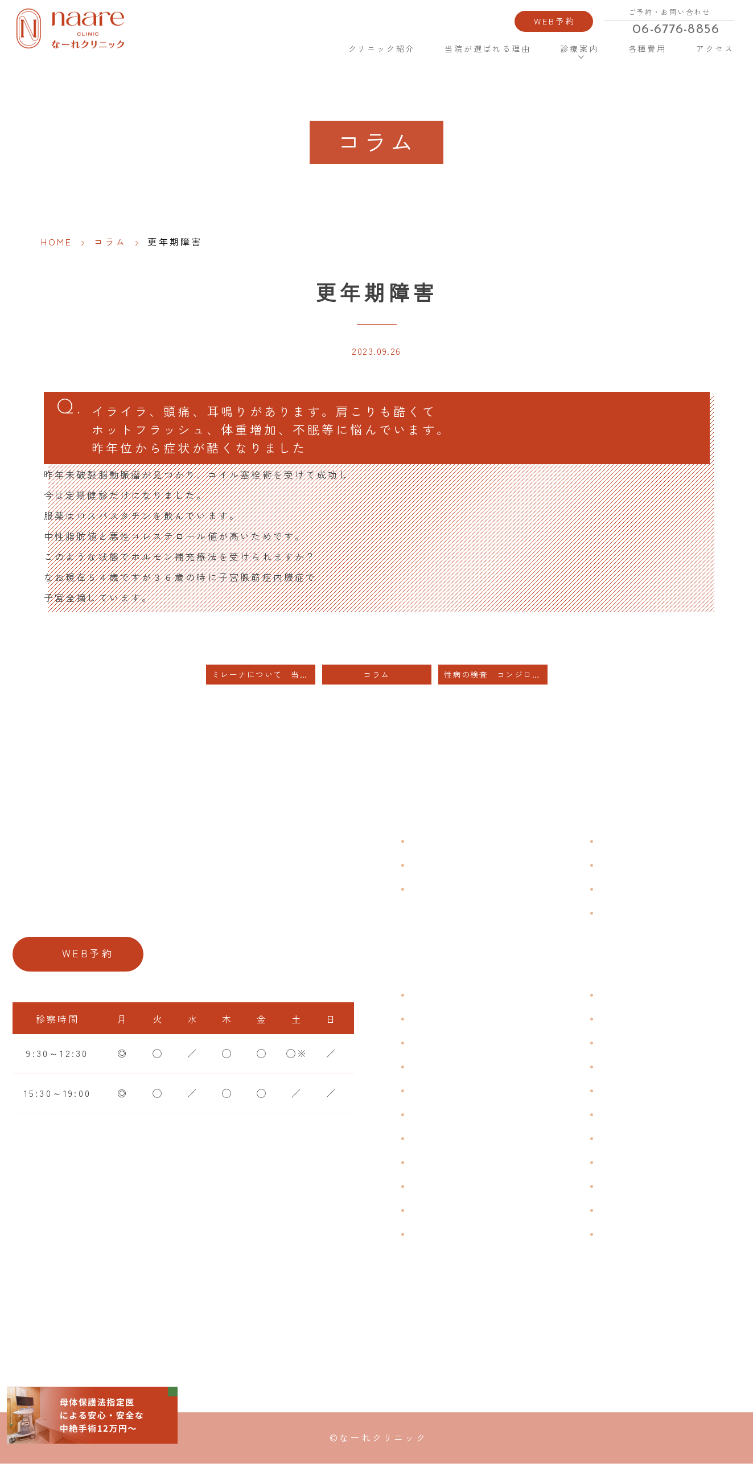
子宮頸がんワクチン (648, 1045)
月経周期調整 (442, 1069)
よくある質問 (631, 843)
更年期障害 (437, 1164)
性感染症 (432, 1212)
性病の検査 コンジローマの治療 (496, 677)
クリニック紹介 (381, 48)
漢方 (609, 1021)
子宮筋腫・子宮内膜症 (464, 1045)
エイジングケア (637, 1069)
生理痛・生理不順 (453, 1021)
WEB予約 (554, 20)
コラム (110, 241)
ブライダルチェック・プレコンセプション (497, 1244)
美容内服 (621, 1236)
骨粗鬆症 (432, 1188)
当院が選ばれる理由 (487, 48)
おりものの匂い (448, 1117)
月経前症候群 (442, 1093)
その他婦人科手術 (642, 1188)
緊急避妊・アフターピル (659, 1117)
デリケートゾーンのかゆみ (475, 1141)
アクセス (713, 48)
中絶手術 (621, 1164)
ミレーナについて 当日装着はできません (263, 677)
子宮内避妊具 (631, 1141)
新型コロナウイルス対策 (659, 891)
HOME (311, 47)
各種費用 (646, 48)
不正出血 (432, 997)
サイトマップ (631, 915)
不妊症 (615, 997)
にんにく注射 (631, 1212)
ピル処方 (621, 1093)
